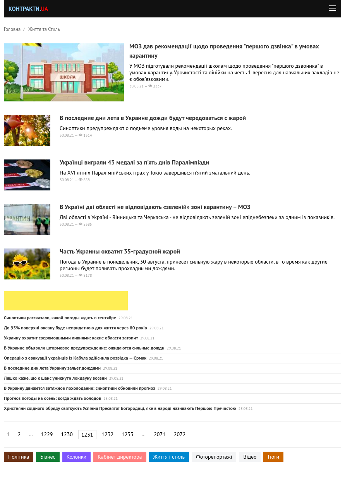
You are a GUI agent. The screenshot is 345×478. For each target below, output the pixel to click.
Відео (249, 456)
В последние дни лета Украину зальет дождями (52, 368)
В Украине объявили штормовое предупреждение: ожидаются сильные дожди (84, 348)
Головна (12, 29)
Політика (18, 456)
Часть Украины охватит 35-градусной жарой (120, 251)
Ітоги (273, 456)
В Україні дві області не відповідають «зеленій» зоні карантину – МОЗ (155, 207)
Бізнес (47, 456)
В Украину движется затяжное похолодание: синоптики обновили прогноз (79, 388)
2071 (160, 434)
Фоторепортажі (214, 456)
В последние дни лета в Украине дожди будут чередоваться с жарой (153, 118)
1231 (87, 434)
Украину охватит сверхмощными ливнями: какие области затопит (71, 338)
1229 (47, 434)
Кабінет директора (120, 456)
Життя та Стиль (44, 29)
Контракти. (28, 8)
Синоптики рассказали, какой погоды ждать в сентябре (60, 317)
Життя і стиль (169, 456)
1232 (108, 434)
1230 (67, 434)
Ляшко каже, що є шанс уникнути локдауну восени (55, 378)
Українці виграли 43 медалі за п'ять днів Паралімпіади (134, 162)
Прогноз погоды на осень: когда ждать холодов (52, 398)
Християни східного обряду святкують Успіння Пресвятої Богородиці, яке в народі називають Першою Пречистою (120, 408)
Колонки (77, 456)
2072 (180, 434)
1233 (128, 434)
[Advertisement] (66, 300)
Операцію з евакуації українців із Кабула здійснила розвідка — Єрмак (75, 358)
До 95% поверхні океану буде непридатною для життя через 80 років (75, 328)
